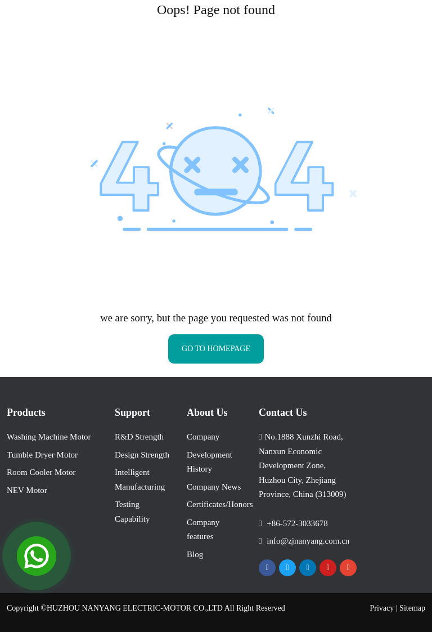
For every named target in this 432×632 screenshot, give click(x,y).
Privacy (382, 608)
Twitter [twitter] (287, 567)
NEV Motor (27, 490)
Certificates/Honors (220, 504)
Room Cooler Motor (41, 472)
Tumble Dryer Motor (42, 454)
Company (203, 436)
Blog (195, 554)
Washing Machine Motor (49, 436)
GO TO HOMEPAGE (216, 348)
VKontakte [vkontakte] (376, 567)
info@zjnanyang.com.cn (308, 540)
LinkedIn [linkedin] (307, 567)
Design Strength (142, 454)
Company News (214, 486)
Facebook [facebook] (267, 567)
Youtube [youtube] (328, 567)
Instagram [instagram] (348, 567)
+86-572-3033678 (297, 523)
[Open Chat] (36, 556)
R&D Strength (139, 436)
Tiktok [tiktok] (364, 567)
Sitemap (412, 608)
